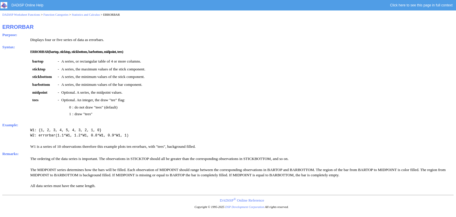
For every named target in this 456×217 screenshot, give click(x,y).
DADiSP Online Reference (242, 200)
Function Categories (55, 14)
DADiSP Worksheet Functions (21, 14)
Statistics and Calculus (86, 14)
